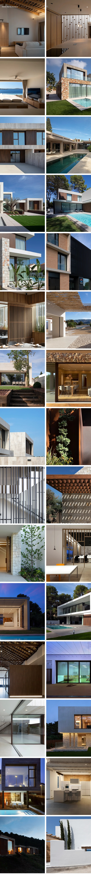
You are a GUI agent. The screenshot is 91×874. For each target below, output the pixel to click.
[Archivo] (23, 9)
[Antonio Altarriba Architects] (10, 7)
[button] (23, 7)
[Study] (31, 7)
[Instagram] (47, 6)
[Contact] (37, 7)
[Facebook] (44, 6)
